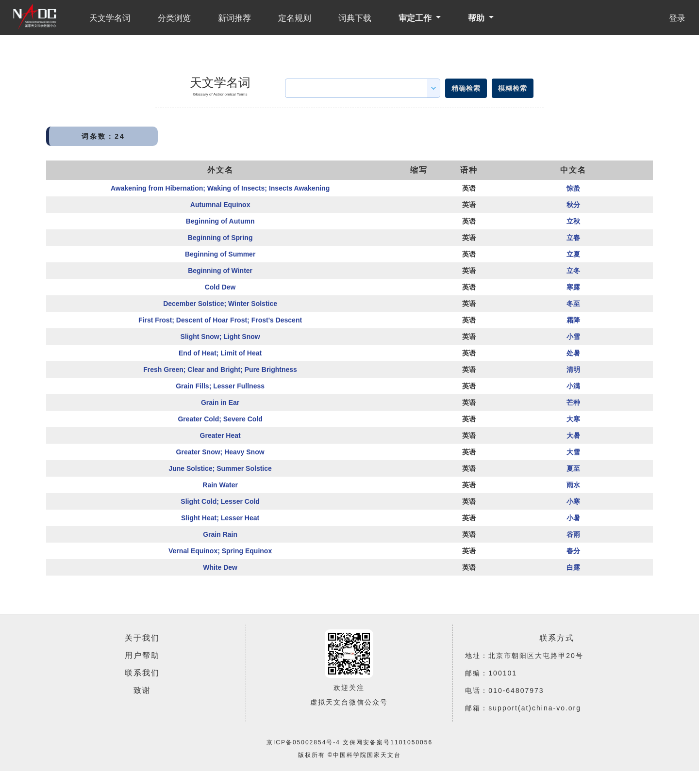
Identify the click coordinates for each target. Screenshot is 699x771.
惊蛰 (573, 188)
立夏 (573, 254)
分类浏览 (174, 18)
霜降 (573, 320)
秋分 (573, 205)
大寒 (573, 419)
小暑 (573, 518)
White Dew (220, 567)
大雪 (573, 452)
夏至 (573, 468)
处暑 (573, 353)
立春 (573, 237)
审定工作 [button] (416, 18)
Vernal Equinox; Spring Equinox (220, 551)
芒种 (573, 402)
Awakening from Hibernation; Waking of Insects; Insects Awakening (220, 188)
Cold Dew (220, 287)
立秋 (573, 221)
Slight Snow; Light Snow (220, 336)
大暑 (573, 435)
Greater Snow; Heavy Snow (220, 452)
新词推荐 (234, 18)
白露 (573, 567)
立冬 (573, 270)
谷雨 (573, 534)
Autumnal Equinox (220, 205)
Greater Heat (220, 435)
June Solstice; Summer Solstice (219, 468)
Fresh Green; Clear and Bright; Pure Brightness (220, 369)
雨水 (573, 485)
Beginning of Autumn (220, 221)
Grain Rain (220, 534)
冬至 (573, 303)
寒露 (573, 287)
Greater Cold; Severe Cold (220, 419)
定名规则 (294, 18)
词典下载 (354, 18)
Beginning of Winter (220, 270)
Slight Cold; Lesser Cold (220, 501)
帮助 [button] (477, 18)
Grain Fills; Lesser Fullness (220, 386)
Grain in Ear (220, 402)
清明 (573, 369)
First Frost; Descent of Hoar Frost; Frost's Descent (220, 320)
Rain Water (220, 485)
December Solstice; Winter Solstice (220, 303)
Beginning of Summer (220, 254)
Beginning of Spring (220, 237)
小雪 (573, 336)
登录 (677, 18)
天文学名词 (110, 18)
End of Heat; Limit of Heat (220, 353)
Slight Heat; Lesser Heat (220, 518)
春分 (573, 551)
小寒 (573, 501)
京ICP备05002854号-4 (303, 742)
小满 (573, 386)
